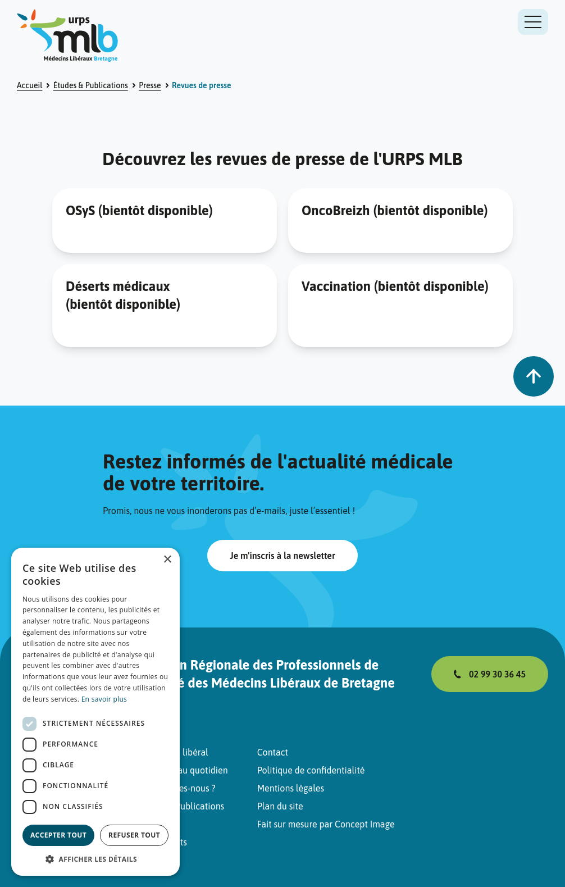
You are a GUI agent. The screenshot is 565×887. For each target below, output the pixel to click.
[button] (95, 859)
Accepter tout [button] (58, 835)
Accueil (29, 85)
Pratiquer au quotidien (183, 770)
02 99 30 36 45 (497, 674)
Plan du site (280, 806)
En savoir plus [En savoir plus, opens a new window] (104, 699)
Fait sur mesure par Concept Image (326, 824)
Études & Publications (90, 85)
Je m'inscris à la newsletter (282, 556)
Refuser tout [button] (134, 835)
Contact (272, 752)
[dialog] (95, 712)
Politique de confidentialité (311, 770)
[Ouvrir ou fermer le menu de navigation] (533, 22)
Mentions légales (290, 788)
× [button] (167, 560)
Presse (150, 85)
